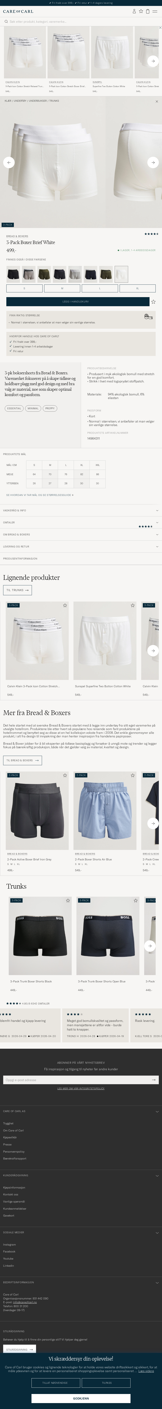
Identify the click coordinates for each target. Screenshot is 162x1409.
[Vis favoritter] (141, 11)
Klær (8, 101)
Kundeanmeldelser (14, 1208)
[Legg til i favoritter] (64, 606)
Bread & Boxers (17, 236)
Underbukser (38, 101)
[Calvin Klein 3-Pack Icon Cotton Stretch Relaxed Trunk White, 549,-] (25, 59)
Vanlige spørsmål (14, 1201)
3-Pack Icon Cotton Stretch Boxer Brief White (66, 86)
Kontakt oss (10, 1194)
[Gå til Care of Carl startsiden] (18, 11)
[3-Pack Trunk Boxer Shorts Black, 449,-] (40, 944)
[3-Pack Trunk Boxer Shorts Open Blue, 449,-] (108, 944)
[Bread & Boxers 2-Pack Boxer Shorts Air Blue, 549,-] (105, 822)
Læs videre (146, 1371)
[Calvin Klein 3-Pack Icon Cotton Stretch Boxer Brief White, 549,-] (68, 59)
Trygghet (8, 1123)
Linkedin (8, 1265)
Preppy (50, 408)
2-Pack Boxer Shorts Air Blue (93, 859)
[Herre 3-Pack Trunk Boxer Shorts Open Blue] (107, 936)
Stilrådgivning (16, 1349)
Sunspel (97, 82)
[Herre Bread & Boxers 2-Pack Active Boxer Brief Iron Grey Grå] (37, 811)
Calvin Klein (13, 82)
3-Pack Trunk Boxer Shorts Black (31, 981)
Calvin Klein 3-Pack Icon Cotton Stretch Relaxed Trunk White (32, 686)
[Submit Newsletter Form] (154, 1080)
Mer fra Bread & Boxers (37, 713)
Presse (7, 1144)
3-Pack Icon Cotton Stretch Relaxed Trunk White (24, 86)
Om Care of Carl (13, 1130)
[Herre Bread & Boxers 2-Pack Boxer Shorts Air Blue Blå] (104, 811)
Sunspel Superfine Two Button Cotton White (103, 686)
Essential (14, 408)
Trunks (54, 101)
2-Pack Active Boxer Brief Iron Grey (29, 859)
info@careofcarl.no (25, 1302)
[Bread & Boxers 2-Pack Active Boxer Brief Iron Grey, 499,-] (37, 822)
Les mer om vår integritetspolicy (81, 1088)
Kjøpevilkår (10, 1137)
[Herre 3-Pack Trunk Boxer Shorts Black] (40, 936)
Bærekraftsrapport (14, 1158)
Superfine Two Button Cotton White (109, 86)
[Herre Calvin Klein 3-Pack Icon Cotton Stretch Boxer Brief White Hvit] (69, 52)
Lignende (31, 577)
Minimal (33, 408)
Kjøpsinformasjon (14, 1187)
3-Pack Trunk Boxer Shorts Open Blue (101, 981)
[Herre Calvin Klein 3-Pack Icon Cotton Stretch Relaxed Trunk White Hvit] (25, 52)
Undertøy (20, 101)
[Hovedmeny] (155, 11)
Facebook (9, 1251)
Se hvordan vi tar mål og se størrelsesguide (38, 495)
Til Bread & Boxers (23, 760)
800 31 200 (21, 1306)
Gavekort (8, 1215)
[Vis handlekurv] (148, 11)
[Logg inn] (134, 11)
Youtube (8, 1258)
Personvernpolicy (13, 1151)
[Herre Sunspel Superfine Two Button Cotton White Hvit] (112, 52)
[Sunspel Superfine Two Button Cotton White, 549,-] (112, 59)
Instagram (9, 1244)
